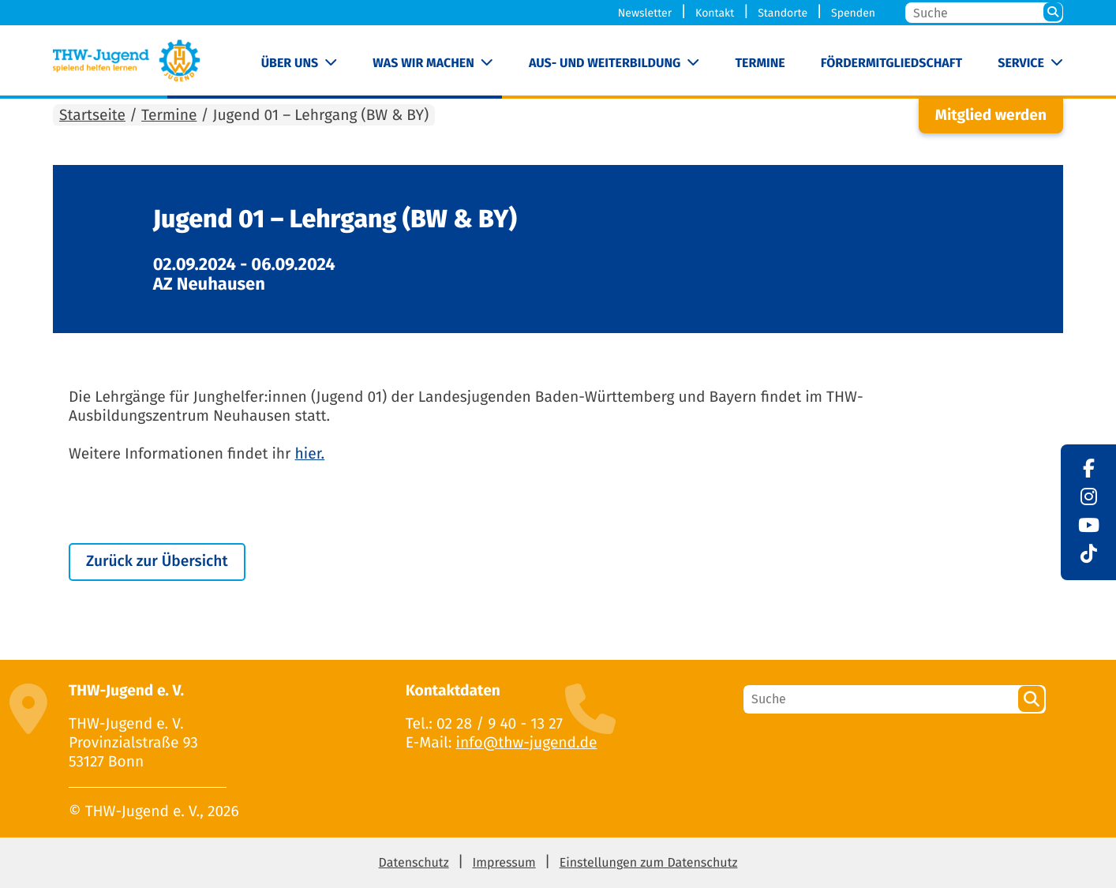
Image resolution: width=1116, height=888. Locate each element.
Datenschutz (414, 863)
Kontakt (714, 13)
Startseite (92, 116)
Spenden (853, 13)
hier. (310, 454)
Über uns (290, 63)
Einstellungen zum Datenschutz (649, 863)
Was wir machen (423, 63)
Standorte (782, 13)
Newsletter (645, 13)
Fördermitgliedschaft (891, 63)
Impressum (504, 863)
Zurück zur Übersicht (157, 562)
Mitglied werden (991, 116)
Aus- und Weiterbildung (604, 63)
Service (1021, 63)
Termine (760, 63)
